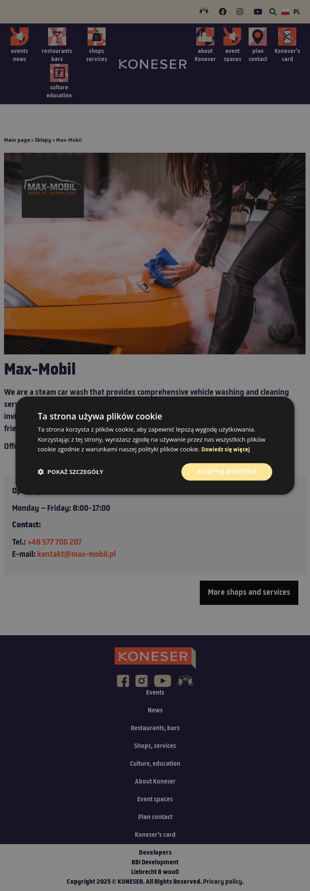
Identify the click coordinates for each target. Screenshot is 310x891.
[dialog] (155, 445)
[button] (70, 472)
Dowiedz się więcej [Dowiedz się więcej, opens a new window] (225, 450)
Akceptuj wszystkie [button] (226, 472)
